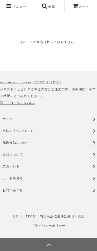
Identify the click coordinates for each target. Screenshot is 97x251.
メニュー (16, 6)
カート (80, 6)
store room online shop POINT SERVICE (31, 82)
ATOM (30, 216)
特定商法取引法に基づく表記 (62, 216)
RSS (16, 216)
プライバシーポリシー (49, 226)
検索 (48, 6)
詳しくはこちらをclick (17, 103)
